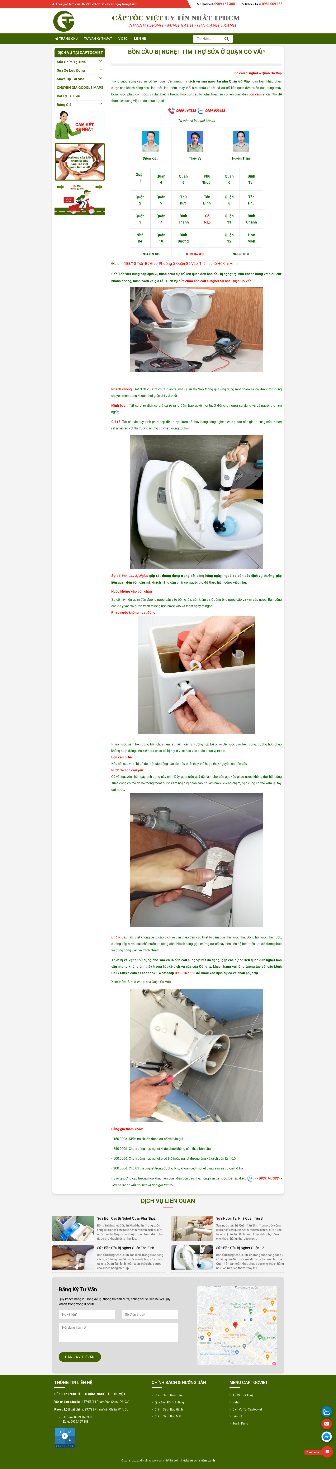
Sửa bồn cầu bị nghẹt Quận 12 (240, 1248)
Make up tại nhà (80, 79)
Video (123, 39)
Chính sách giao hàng (169, 1395)
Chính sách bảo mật (168, 1416)
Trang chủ (66, 39)
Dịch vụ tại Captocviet (247, 1409)
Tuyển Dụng (240, 1423)
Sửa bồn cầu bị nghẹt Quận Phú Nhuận (127, 1218)
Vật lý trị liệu (68, 96)
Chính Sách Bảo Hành (169, 1409)
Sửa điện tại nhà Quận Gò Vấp (149, 982)
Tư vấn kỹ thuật (98, 39)
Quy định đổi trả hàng (169, 1402)
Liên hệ (140, 39)
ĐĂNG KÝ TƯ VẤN (80, 1357)
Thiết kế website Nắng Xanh (197, 1460)
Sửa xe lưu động (80, 70)
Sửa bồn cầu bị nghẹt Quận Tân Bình (125, 1248)
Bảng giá (80, 105)
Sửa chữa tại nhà (80, 62)
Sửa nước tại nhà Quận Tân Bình (241, 1218)
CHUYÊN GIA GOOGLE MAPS (80, 87)
